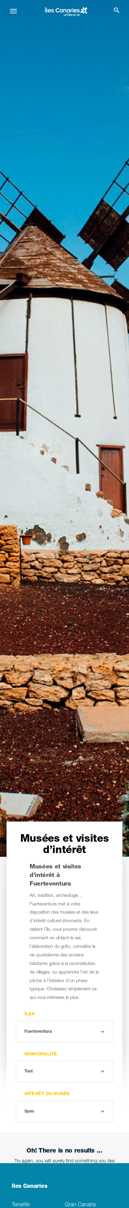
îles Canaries (29, 1187)
